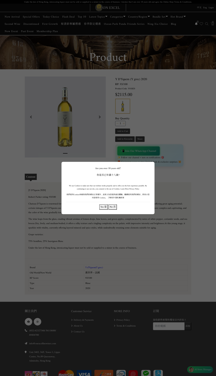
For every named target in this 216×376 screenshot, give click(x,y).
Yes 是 (103, 206)
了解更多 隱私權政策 (116, 198)
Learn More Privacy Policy (129, 189)
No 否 (113, 206)
